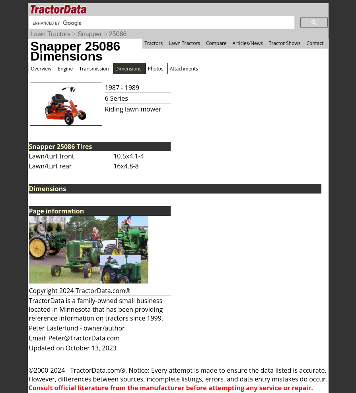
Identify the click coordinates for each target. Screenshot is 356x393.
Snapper (90, 34)
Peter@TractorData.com (84, 338)
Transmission (94, 68)
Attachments (184, 68)
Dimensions (128, 68)
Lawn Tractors (50, 34)
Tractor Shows (285, 43)
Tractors (153, 43)
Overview (41, 68)
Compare (216, 43)
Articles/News (248, 43)
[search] (161, 23)
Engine (65, 68)
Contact (314, 43)
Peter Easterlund (53, 328)
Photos (155, 68)
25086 (118, 34)
